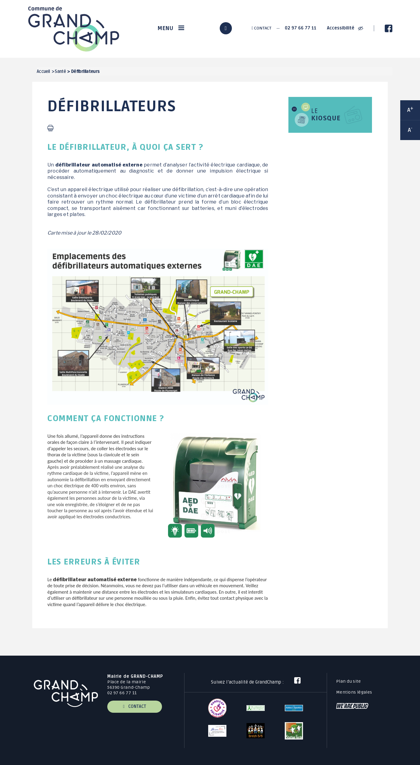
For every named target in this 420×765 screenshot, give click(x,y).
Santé (60, 71)
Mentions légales (354, 692)
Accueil (43, 71)
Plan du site (348, 681)
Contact (261, 28)
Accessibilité (345, 28)
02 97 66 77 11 (300, 28)
